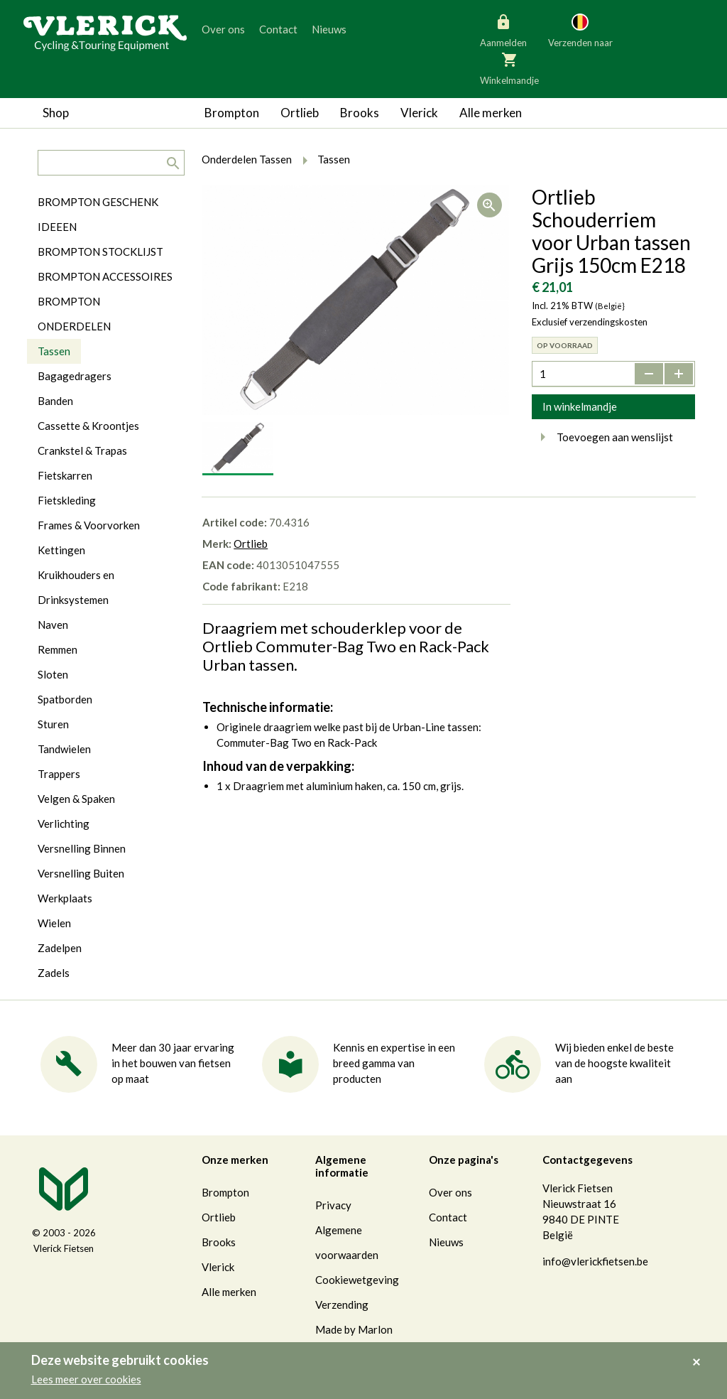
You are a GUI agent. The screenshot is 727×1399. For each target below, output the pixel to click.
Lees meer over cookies (86, 1379)
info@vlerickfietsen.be (595, 1261)
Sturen (53, 724)
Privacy (333, 1205)
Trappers (59, 773)
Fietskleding (67, 500)
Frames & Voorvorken (89, 525)
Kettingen (61, 550)
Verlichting (63, 823)
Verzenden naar (580, 29)
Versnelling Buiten (81, 873)
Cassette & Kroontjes (88, 425)
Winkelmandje (509, 67)
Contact (278, 29)
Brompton (231, 112)
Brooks (359, 112)
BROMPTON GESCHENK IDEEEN (98, 214)
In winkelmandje (579, 406)
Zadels (54, 972)
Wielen (54, 923)
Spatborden (65, 699)
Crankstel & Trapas (82, 450)
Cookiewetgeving (357, 1279)
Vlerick (419, 112)
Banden (55, 400)
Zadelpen (60, 947)
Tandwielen (64, 748)
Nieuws (329, 29)
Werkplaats (65, 898)
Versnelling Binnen (82, 848)
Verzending (341, 1304)
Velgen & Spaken (76, 798)
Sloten (53, 674)
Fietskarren (65, 475)
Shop (56, 112)
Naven (53, 624)
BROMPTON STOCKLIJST (100, 251)
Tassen (54, 351)
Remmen (57, 649)
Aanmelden (503, 29)
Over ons (223, 29)
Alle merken (490, 112)
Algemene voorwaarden (346, 1242)
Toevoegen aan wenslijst (602, 437)
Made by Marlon (354, 1329)
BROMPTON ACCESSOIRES (105, 276)
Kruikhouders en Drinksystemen (76, 587)
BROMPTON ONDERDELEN (74, 314)
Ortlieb (299, 112)
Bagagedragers (74, 375)
